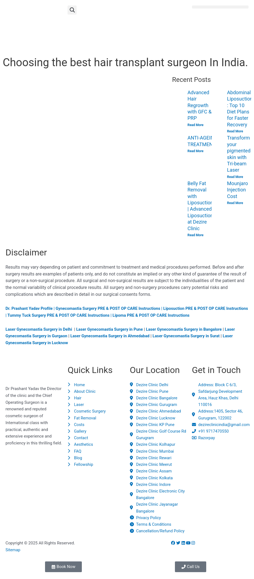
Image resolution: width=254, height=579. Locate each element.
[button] (72, 10)
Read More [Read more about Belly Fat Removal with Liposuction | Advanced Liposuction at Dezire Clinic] (195, 235)
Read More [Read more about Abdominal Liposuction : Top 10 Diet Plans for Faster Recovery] (235, 131)
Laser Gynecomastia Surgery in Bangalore (188, 329)
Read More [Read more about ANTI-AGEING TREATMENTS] (195, 151)
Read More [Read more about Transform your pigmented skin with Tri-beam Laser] (235, 177)
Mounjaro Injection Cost (237, 190)
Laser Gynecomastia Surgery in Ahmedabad (112, 336)
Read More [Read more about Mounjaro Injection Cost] (235, 203)
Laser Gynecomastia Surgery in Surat (190, 336)
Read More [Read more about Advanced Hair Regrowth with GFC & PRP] (195, 125)
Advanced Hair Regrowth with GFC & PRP (200, 105)
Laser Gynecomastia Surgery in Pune (112, 329)
